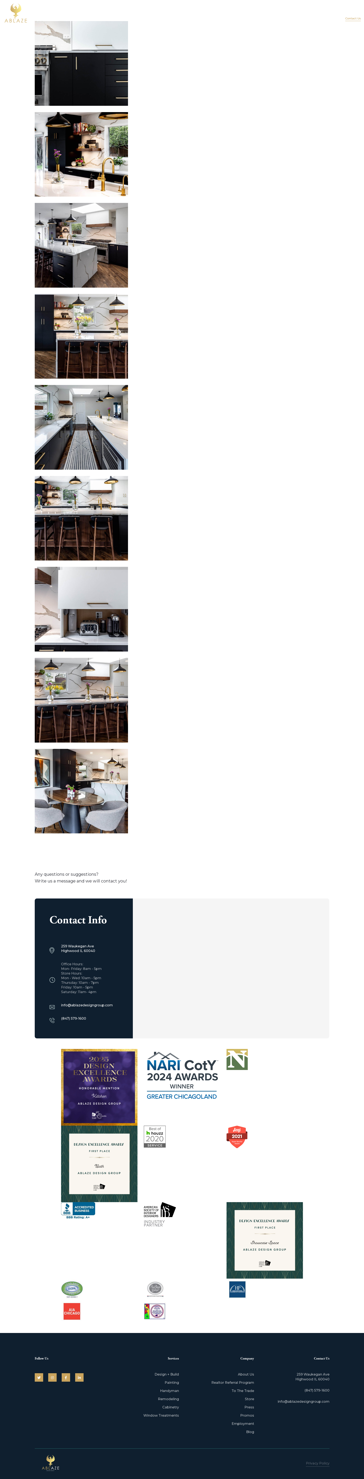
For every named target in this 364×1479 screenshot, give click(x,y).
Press (249, 1407)
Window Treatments (161, 1415)
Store (249, 1399)
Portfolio (322, 14)
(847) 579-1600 (349, 12)
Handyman (169, 1391)
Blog (250, 1432)
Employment (243, 1424)
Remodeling (168, 1399)
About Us (246, 1374)
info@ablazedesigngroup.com (303, 1402)
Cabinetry (170, 1407)
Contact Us (353, 18)
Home (258, 14)
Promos (247, 1415)
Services (299, 14)
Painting (172, 1383)
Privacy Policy (317, 1463)
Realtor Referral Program (232, 1383)
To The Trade (243, 1391)
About (278, 14)
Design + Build (167, 1374)
